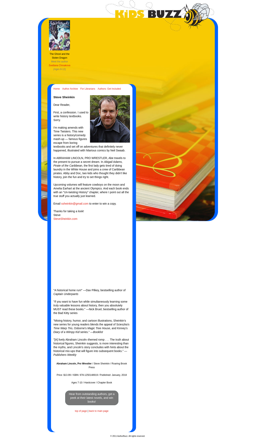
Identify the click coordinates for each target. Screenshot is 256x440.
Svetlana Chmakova (59, 65)
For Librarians (87, 88)
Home (56, 88)
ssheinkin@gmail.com (74, 203)
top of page (81, 411)
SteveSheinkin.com (65, 218)
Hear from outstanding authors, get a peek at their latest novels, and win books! (91, 397)
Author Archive (70, 88)
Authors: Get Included (109, 88)
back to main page (98, 411)
